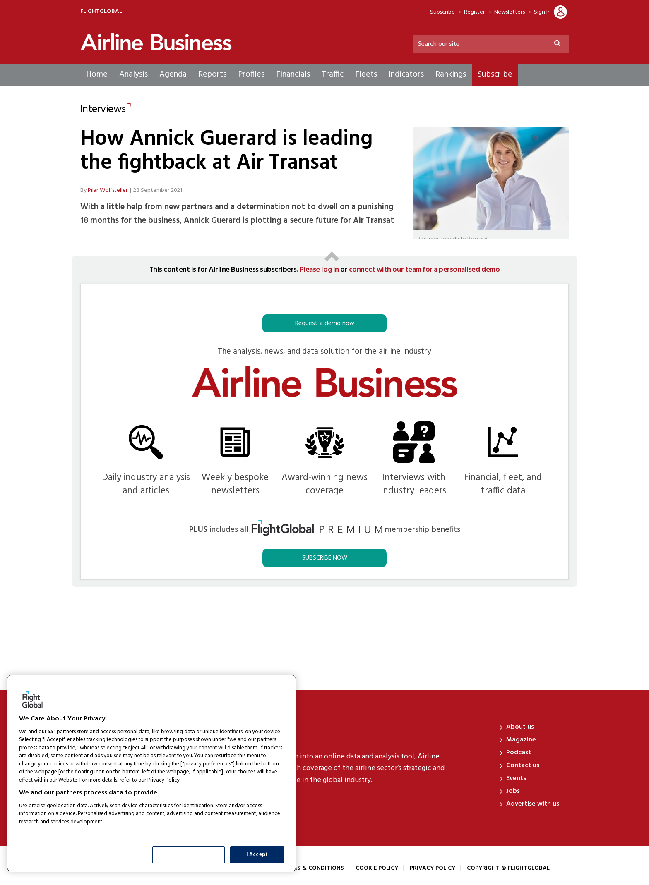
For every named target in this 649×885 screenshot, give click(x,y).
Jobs (513, 791)
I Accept (257, 854)
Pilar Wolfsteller (108, 190)
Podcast (518, 752)
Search (561, 44)
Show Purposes (189, 854)
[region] (151, 773)
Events (516, 778)
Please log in (319, 270)
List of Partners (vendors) (51, 832)
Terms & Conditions (312, 868)
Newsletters (509, 12)
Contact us (522, 765)
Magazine (521, 739)
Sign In (542, 12)
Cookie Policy (377, 868)
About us (520, 727)
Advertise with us (532, 804)
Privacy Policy (432, 868)
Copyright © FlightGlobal (508, 868)
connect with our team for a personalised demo (424, 270)
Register (474, 12)
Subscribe (442, 12)
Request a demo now (324, 323)
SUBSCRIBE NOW (324, 558)
